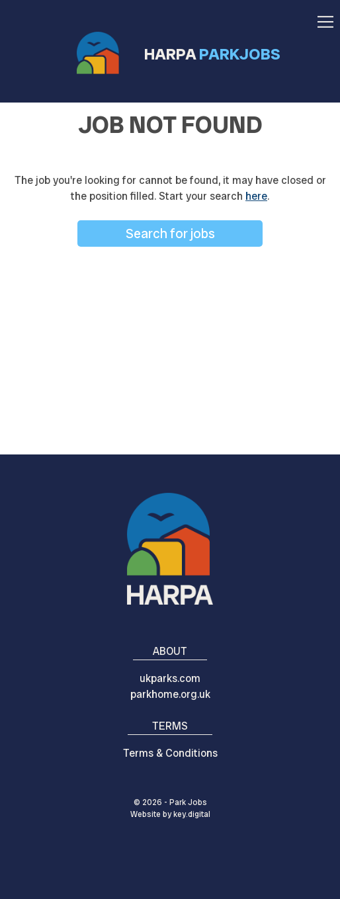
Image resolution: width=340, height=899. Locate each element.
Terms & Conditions (170, 753)
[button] (325, 17)
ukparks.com (170, 678)
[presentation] (169, 868)
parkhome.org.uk (170, 694)
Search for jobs (170, 233)
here (256, 196)
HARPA (212, 54)
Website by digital (170, 814)
